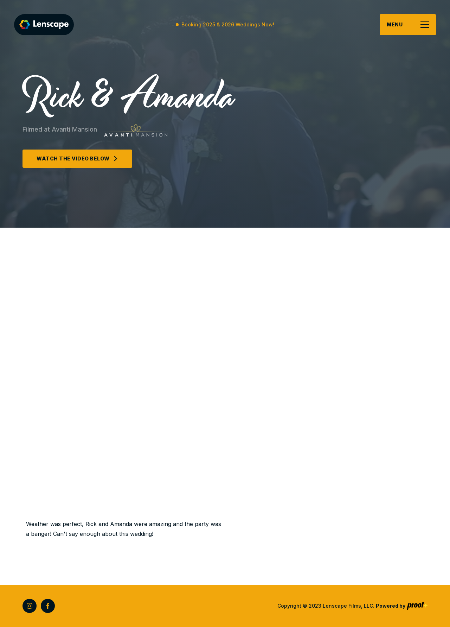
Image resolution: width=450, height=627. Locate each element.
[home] (44, 24)
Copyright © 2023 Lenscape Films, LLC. (341, 606)
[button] (408, 24)
